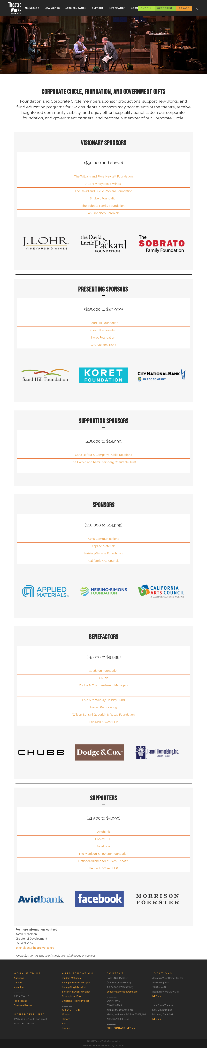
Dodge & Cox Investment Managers (103, 685)
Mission (66, 1014)
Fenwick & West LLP (103, 722)
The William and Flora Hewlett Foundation (103, 176)
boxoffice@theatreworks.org (122, 991)
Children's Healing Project (75, 1000)
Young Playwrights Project (76, 982)
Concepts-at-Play (71, 996)
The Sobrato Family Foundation (103, 205)
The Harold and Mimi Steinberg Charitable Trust (103, 462)
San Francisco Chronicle (103, 213)
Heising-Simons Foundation (103, 553)
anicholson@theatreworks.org (34, 947)
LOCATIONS (162, 973)
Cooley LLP (103, 839)
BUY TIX (146, 8)
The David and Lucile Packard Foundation (103, 191)
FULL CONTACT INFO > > (121, 1028)
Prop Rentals (21, 1000)
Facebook (103, 846)
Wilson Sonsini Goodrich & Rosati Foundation (103, 714)
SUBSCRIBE (165, 8)
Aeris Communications (103, 538)
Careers (18, 982)
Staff (65, 1023)
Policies (66, 1028)
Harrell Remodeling (103, 707)
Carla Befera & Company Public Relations (103, 454)
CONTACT (115, 973)
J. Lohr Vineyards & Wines (103, 183)
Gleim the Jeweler (103, 330)
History (66, 1019)
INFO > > (156, 996)
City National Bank (103, 345)
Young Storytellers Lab (74, 987)
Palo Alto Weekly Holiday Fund (103, 700)
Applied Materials (103, 546)
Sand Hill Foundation (103, 323)
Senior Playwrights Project (76, 991)
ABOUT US (71, 1009)
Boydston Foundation (103, 670)
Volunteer (19, 987)
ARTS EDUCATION (77, 973)
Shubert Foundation (103, 198)
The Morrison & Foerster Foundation (103, 853)
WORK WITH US (27, 973)
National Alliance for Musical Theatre (103, 861)
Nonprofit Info (29, 1014)
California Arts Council (103, 560)
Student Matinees (71, 978)
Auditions (19, 978)
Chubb (103, 678)
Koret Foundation (103, 337)
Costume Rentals (23, 1005)
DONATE (184, 8)
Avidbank (103, 831)
